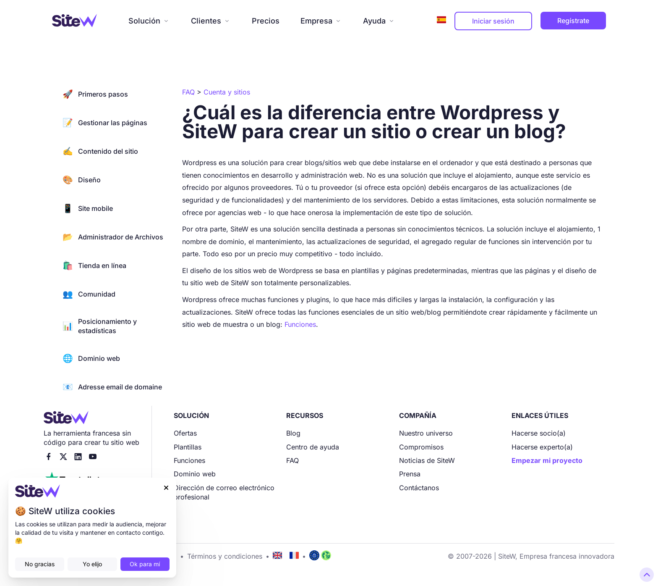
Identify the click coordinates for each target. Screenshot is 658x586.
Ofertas (185, 433)
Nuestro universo (426, 433)
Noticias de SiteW (427, 460)
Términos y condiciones (224, 556)
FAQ (292, 460)
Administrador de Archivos (113, 237)
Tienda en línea (94, 265)
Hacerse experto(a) (542, 447)
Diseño (82, 180)
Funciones (300, 324)
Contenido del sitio (100, 151)
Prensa (409, 474)
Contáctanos (419, 488)
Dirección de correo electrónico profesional (224, 492)
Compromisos (421, 447)
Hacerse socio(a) (539, 433)
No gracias (40, 564)
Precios (265, 20)
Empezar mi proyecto (547, 460)
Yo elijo (92, 564)
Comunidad (89, 294)
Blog (293, 433)
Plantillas (187, 447)
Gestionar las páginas (105, 123)
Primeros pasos (95, 94)
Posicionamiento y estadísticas (100, 326)
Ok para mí (145, 564)
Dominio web (91, 358)
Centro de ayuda (312, 447)
